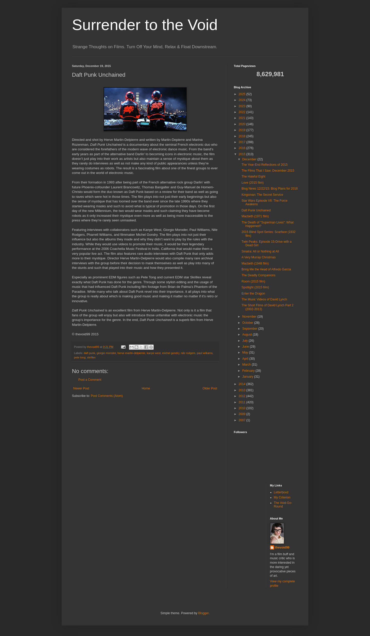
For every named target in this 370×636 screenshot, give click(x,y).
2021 (242, 118)
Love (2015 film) (253, 182)
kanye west (154, 353)
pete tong (80, 357)
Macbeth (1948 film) (255, 263)
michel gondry (170, 353)
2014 (242, 384)
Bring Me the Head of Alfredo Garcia (266, 269)
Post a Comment (89, 379)
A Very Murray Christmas (259, 257)
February (248, 371)
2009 (242, 414)
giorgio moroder (106, 353)
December (249, 159)
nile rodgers (188, 353)
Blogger (203, 613)
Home (146, 388)
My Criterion (282, 497)
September (250, 328)
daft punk (89, 353)
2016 (242, 148)
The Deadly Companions (258, 275)
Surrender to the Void (145, 24)
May (245, 352)
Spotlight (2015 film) (255, 287)
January (248, 376)
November (249, 316)
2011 (242, 402)
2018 (242, 136)
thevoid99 (282, 547)
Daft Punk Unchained (256, 210)
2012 (242, 396)
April (245, 358)
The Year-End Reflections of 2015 (265, 165)
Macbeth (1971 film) (255, 216)
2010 (242, 408)
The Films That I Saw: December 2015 (268, 170)
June (246, 346)
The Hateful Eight (253, 176)
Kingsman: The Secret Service (262, 195)
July (245, 341)
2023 (242, 106)
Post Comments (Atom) (107, 396)
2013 (242, 390)
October (248, 323)
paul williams (204, 353)
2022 (242, 112)
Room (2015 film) (253, 281)
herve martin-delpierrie (131, 353)
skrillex (91, 357)
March (247, 364)
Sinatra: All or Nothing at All (260, 251)
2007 (242, 420)
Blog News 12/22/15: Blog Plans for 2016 (270, 188)
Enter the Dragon (253, 293)
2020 (242, 124)
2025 (242, 94)
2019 (242, 130)
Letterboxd (281, 492)
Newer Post (81, 388)
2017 (242, 142)
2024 (242, 100)
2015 (242, 154)
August (247, 334)
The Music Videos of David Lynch (264, 299)
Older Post (209, 388)
